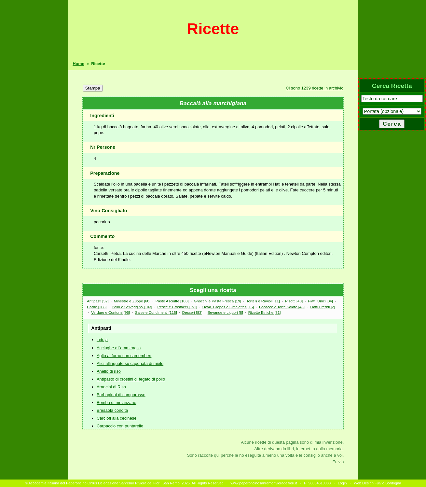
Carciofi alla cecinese (116, 418)
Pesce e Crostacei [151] (177, 307)
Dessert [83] (192, 312)
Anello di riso (109, 371)
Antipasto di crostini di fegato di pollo (131, 379)
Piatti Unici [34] (320, 301)
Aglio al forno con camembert (124, 355)
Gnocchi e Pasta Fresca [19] (217, 301)
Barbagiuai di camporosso (121, 394)
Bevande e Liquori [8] (225, 312)
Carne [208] (96, 307)
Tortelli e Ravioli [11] (263, 301)
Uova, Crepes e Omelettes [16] (228, 307)
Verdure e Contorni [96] (110, 312)
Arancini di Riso (111, 386)
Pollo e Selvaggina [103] (132, 307)
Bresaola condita (112, 410)
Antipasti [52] (98, 301)
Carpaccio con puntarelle (120, 426)
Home (78, 63)
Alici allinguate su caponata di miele (130, 363)
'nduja (102, 339)
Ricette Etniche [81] (264, 312)
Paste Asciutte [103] (172, 301)
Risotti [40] (294, 301)
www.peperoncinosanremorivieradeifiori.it (263, 483)
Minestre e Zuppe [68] (132, 301)
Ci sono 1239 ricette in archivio (314, 88)
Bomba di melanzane (116, 402)
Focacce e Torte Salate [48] (282, 307)
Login (342, 483)
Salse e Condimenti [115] (156, 312)
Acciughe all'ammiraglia (119, 347)
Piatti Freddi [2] (322, 307)
